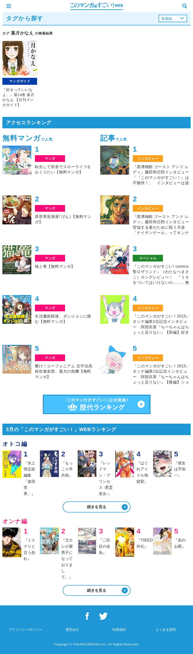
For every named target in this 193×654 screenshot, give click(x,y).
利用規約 (119, 629)
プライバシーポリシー (25, 629)
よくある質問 (166, 629)
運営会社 (72, 629)
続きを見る (96, 507)
